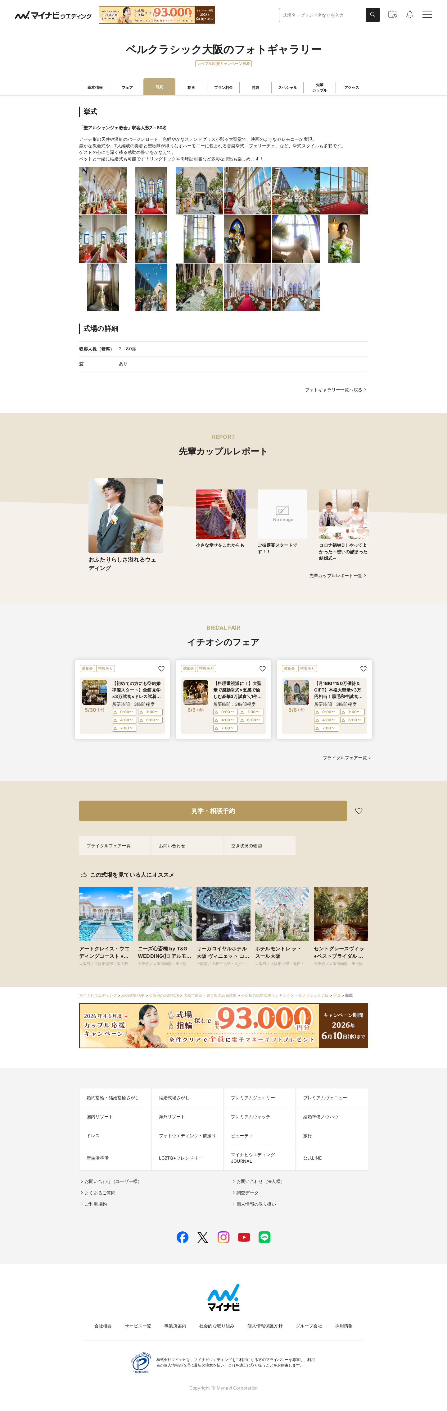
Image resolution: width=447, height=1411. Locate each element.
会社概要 (103, 1325)
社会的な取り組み (216, 1325)
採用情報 (344, 1325)
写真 (337, 995)
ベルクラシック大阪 (312, 995)
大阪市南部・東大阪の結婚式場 (210, 995)
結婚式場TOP (132, 995)
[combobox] (322, 15)
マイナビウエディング (98, 995)
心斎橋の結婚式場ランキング (265, 995)
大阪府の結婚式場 (164, 995)
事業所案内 (175, 1325)
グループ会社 (309, 1325)
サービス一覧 (138, 1325)
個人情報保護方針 (264, 1325)
